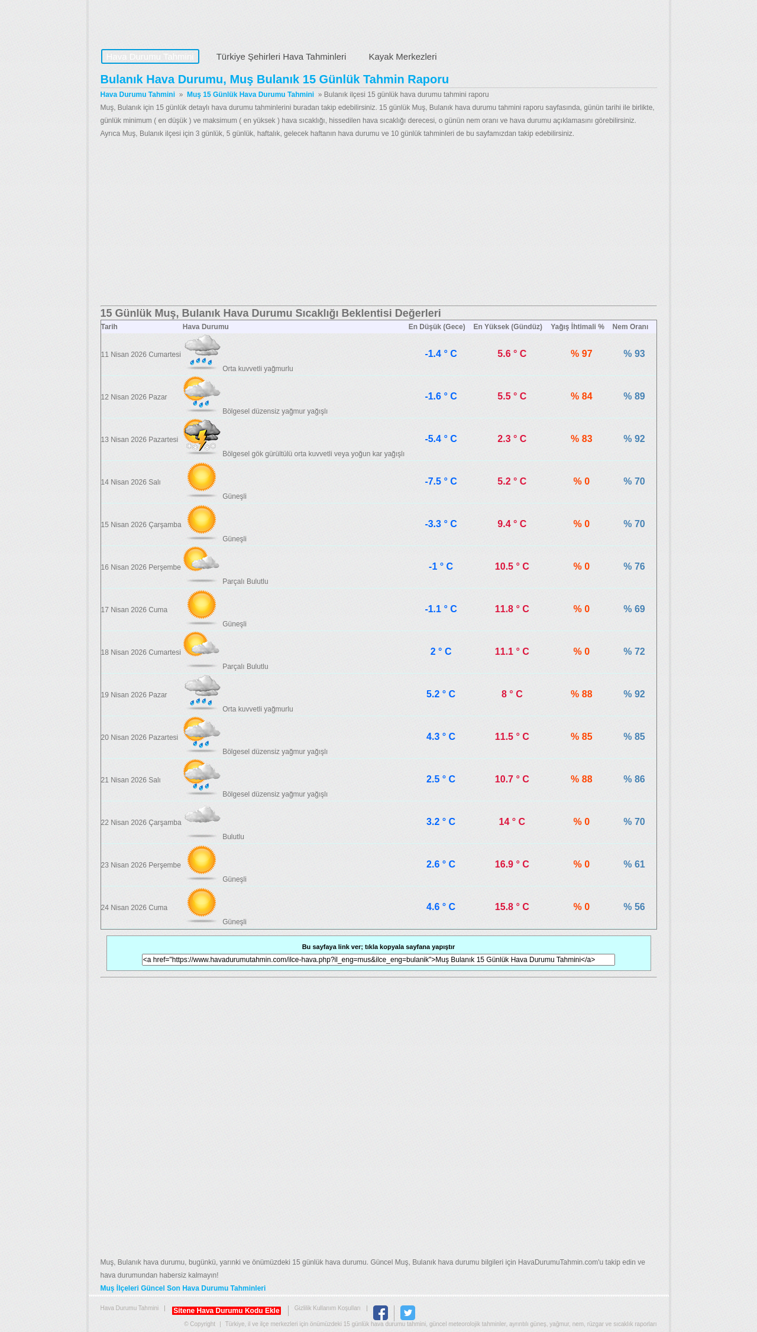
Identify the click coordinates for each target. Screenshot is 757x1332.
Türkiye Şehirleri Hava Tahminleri (281, 56)
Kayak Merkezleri (402, 56)
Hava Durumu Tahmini (175, 21)
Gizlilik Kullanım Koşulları (328, 1308)
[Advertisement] (379, 223)
